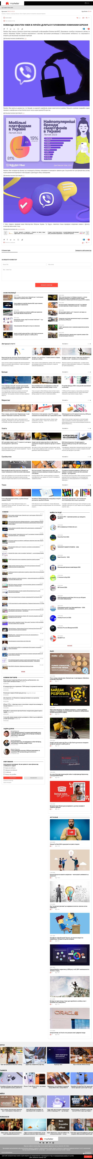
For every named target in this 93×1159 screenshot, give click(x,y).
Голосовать (13, 777)
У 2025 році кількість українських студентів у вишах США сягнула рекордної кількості (73, 335)
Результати (33, 777)
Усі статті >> (65, 343)
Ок (88, 1156)
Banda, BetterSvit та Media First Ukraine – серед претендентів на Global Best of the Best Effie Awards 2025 (26, 578)
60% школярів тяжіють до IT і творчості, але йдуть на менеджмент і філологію (24, 547)
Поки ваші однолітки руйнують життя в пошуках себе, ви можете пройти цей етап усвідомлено (82, 1133)
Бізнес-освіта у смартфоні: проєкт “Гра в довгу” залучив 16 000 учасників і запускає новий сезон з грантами (26, 622)
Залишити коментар (46, 284)
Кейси (2, 1093)
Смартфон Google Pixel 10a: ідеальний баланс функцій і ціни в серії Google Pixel (82, 1086)
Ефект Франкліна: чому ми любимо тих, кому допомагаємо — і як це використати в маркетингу (58, 1133)
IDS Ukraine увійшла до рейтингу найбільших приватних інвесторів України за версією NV (28, 312)
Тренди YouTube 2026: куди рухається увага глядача (64, 843)
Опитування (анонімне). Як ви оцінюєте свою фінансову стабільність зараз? (20, 764)
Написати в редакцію (10, 242)
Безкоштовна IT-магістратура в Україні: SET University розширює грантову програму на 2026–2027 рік (25, 616)
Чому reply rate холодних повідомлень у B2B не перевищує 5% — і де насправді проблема (58, 1110)
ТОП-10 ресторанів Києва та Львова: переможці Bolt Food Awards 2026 (25, 596)
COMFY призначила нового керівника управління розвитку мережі (24, 559)
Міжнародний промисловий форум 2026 (69, 566)
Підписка (90, 3)
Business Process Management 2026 (68, 627)
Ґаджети (3, 1070)
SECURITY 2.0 (61, 637)
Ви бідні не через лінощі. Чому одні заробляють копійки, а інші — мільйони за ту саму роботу (68, 1001)
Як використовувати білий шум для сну (14, 692)
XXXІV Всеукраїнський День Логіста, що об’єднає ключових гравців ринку (72, 597)
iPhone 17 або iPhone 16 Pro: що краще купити (35, 1086)
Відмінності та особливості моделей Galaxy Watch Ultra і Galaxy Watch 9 (58, 1086)
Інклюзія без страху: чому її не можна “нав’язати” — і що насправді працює (26, 552)
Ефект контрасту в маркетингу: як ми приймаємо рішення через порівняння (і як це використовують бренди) (35, 1133)
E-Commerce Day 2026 (64, 577)
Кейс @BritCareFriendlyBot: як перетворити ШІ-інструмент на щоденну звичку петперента (24, 647)
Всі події (69, 645)
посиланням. (21, 229)
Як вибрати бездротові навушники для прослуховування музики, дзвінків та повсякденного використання (11, 1086)
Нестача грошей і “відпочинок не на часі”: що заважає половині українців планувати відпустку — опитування (73, 305)
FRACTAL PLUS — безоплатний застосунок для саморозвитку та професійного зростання (23, 635)
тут (25, 38)
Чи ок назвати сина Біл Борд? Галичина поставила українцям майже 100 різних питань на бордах (25, 654)
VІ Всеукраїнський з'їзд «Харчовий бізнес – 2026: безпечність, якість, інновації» (71, 607)
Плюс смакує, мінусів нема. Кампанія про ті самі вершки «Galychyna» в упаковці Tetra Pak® (28, 297)
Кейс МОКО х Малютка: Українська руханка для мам (20, 665)
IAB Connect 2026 (62, 587)
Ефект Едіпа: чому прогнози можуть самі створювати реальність (11, 1133)
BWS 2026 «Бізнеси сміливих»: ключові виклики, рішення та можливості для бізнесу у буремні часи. (25, 585)
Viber (78, 18)
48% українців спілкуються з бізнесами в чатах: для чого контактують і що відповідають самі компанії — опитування (25, 610)
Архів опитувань (7, 782)
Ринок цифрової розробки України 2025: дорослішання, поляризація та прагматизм (25, 528)
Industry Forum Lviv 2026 (64, 617)
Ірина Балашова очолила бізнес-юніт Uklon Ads (19, 640)
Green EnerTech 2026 (63, 536)
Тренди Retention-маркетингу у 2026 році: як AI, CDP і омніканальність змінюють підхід (69, 969)
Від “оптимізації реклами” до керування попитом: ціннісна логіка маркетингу (68, 906)
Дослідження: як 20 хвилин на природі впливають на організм (21, 697)
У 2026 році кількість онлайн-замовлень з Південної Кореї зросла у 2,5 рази (26, 603)
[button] (90, 343)
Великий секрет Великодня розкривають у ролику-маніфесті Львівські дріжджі (67, 806)
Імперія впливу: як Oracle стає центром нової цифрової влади (67, 1032)
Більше (23, 671)
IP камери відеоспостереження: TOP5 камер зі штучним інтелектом (23, 686)
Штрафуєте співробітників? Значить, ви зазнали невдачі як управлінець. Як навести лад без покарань (66, 938)
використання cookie (61, 1156)
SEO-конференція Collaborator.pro (67, 526)
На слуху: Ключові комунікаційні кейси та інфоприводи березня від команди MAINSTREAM (69, 774)
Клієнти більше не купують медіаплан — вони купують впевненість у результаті (69, 874)
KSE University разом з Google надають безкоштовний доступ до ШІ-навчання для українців (24, 591)
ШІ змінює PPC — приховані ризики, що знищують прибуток (71, 517)
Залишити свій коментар (83, 250)
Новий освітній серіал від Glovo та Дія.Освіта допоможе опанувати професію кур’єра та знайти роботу (28, 333)
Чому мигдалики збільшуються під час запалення (27, 325)
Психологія (4, 1116)
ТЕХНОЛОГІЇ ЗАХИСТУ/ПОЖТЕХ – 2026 (68, 546)
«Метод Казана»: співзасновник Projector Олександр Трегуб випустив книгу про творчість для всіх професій (25, 629)
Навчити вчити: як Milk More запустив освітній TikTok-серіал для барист (81, 1110)
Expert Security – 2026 (64, 556)
